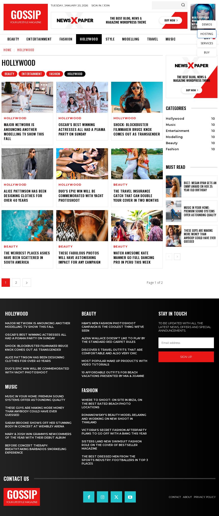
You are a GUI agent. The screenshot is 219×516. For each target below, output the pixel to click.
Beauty (9, 74)
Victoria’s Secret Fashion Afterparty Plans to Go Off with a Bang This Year (114, 431)
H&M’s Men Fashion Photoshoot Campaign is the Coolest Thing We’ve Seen (113, 326)
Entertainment (32, 74)
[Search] (183, 5)
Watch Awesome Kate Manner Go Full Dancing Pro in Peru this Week (133, 257)
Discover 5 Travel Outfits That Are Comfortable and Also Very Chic (112, 351)
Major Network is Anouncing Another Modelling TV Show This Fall (24, 131)
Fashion (54, 74)
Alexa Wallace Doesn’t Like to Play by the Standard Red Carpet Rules (113, 340)
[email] (186, 342)
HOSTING (206, 34)
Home (7, 50)
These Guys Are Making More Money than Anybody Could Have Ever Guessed (200, 235)
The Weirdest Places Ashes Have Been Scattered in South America (27, 257)
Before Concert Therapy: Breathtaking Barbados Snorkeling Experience (35, 449)
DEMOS (207, 24)
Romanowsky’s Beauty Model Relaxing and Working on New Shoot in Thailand (114, 418)
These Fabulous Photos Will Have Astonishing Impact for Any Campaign (79, 257)
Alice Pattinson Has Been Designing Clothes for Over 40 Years (25, 195)
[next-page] (26, 282)
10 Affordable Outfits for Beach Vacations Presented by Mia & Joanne (113, 374)
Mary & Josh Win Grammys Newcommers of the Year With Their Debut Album (38, 435)
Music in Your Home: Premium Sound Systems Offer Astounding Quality (200, 211)
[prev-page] (169, 256)
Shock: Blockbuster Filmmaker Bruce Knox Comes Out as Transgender (136, 129)
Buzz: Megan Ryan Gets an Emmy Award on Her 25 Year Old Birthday (200, 186)
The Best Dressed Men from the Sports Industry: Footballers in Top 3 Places (115, 460)
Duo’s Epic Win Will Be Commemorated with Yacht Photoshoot (81, 195)
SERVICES (207, 43)
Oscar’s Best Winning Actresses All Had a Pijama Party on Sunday (82, 129)
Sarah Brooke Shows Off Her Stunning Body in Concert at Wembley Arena (38, 424)
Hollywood (74, 74)
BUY (207, 52)
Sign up (186, 356)
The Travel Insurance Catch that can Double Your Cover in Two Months (136, 195)
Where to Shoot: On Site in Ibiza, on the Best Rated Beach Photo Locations (112, 403)
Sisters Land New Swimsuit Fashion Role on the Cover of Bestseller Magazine (112, 445)
